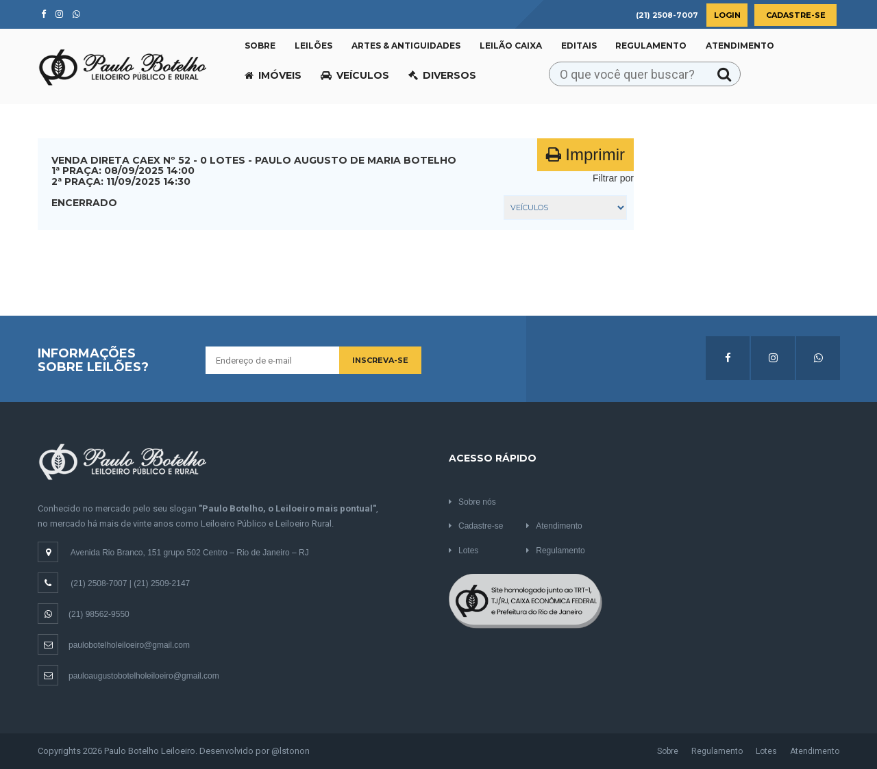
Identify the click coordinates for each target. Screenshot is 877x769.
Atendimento (740, 45)
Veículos (355, 75)
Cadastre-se (796, 15)
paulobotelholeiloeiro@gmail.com (114, 645)
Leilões (313, 45)
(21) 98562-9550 (83, 614)
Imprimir (585, 154)
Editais (579, 45)
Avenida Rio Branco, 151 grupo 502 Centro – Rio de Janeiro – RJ (190, 552)
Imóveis (273, 75)
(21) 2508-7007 (99, 583)
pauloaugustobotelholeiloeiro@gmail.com (128, 676)
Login (727, 15)
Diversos (442, 75)
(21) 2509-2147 (162, 583)
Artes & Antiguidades (405, 45)
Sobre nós (472, 502)
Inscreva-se (380, 360)
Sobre (260, 45)
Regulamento (651, 45)
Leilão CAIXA (511, 45)
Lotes (463, 550)
